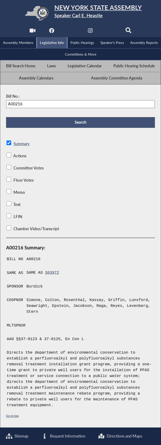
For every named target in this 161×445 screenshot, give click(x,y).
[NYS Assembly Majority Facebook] (51, 32)
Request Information (63, 436)
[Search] (128, 32)
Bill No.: (13, 96)
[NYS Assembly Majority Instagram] (90, 32)
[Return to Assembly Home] (80, 13)
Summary (22, 144)
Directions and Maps (120, 436)
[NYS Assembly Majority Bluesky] (109, 32)
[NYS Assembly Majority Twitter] (71, 32)
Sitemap (17, 436)
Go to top (12, 416)
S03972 (52, 273)
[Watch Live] (32, 32)
